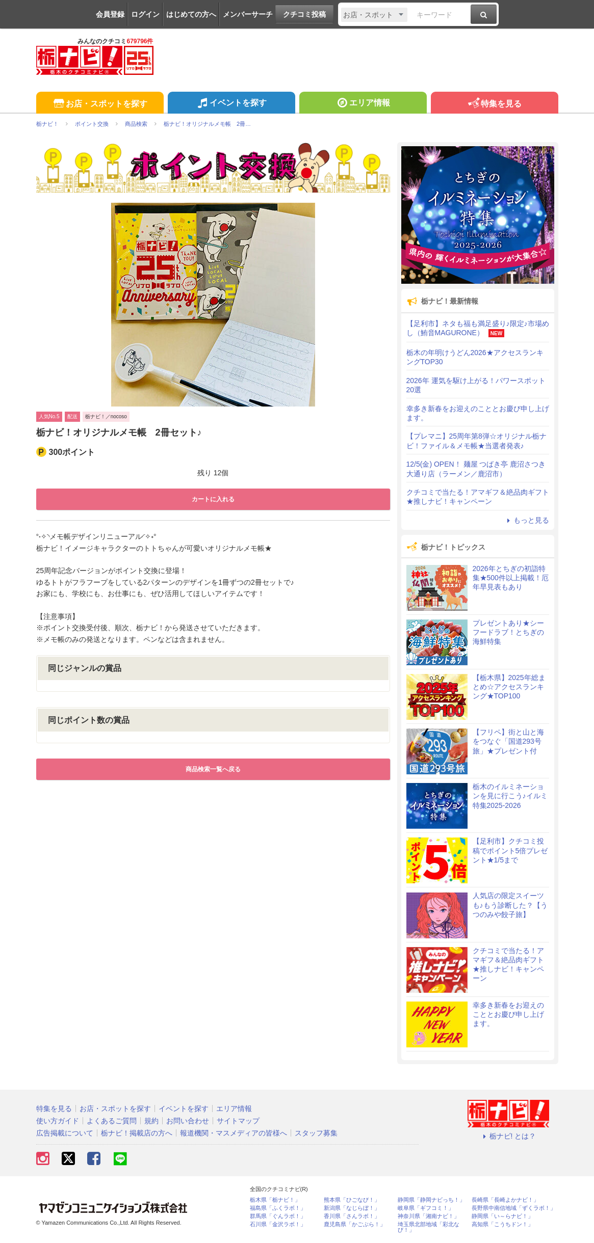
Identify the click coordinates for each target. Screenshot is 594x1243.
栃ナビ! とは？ (508, 1136)
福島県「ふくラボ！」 (278, 1208)
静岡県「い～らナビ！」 (502, 1216)
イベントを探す (231, 104)
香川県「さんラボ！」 (352, 1216)
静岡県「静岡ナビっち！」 (431, 1200)
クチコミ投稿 (304, 14)
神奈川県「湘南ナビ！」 (428, 1216)
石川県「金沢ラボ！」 (278, 1224)
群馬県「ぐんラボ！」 (278, 1216)
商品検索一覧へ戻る (213, 769)
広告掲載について (64, 1133)
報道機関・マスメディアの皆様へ (233, 1133)
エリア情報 (362, 104)
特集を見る (494, 104)
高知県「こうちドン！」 (502, 1224)
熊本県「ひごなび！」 (352, 1200)
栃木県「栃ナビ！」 (275, 1200)
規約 (151, 1121)
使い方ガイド (57, 1121)
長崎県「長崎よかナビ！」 (505, 1200)
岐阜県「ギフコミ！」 (426, 1208)
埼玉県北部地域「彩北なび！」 (428, 1227)
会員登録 (110, 14)
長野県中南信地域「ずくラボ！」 (514, 1208)
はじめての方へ (191, 14)
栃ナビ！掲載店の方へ (136, 1133)
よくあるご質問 (112, 1121)
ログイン (145, 14)
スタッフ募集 (316, 1133)
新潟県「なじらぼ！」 (352, 1208)
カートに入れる (213, 499)
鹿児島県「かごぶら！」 (354, 1224)
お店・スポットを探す (99, 104)
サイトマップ (238, 1121)
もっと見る (526, 520)
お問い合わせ (187, 1121)
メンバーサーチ (248, 14)
